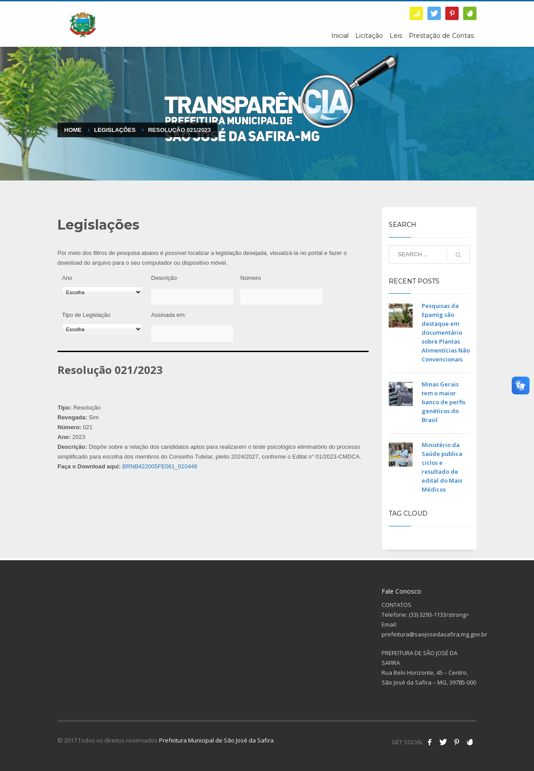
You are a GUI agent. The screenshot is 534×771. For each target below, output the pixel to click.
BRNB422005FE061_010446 (159, 466)
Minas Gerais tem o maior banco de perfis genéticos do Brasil (443, 402)
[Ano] (102, 292)
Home (73, 130)
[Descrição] (192, 297)
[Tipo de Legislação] (102, 329)
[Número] (281, 297)
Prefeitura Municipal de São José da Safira (216, 740)
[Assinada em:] (192, 334)
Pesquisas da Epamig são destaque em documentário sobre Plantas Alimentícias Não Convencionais (446, 332)
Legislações (115, 130)
